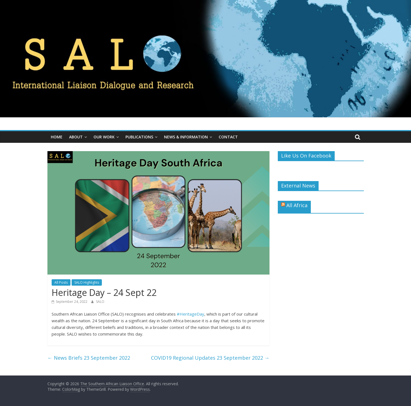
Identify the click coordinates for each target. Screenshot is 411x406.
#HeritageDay (190, 314)
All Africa (296, 205)
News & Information (186, 136)
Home (56, 136)
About (76, 136)
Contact (228, 136)
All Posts (61, 282)
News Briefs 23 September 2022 (88, 357)
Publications (139, 136)
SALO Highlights (86, 282)
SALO (100, 301)
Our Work (104, 136)
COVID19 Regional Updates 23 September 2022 (210, 357)
